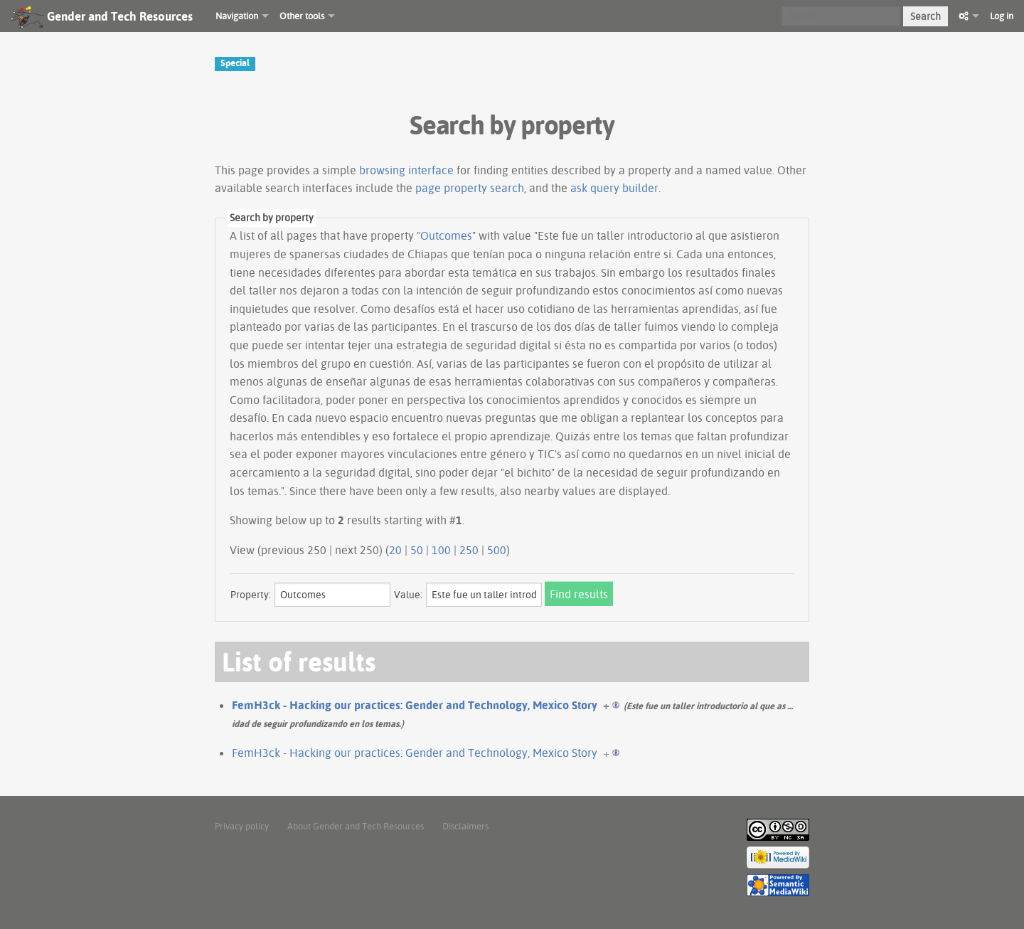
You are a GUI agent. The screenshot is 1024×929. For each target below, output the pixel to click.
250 (469, 550)
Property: (250, 594)
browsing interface (406, 170)
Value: (408, 594)
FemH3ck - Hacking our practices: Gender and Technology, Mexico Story (414, 705)
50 (416, 550)
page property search (469, 188)
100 (441, 550)
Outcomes (446, 235)
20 (395, 550)
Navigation (236, 15)
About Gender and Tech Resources (355, 826)
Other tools (301, 15)
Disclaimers (465, 826)
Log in (1001, 15)
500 (496, 550)
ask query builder (614, 188)
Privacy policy (242, 826)
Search (925, 16)
